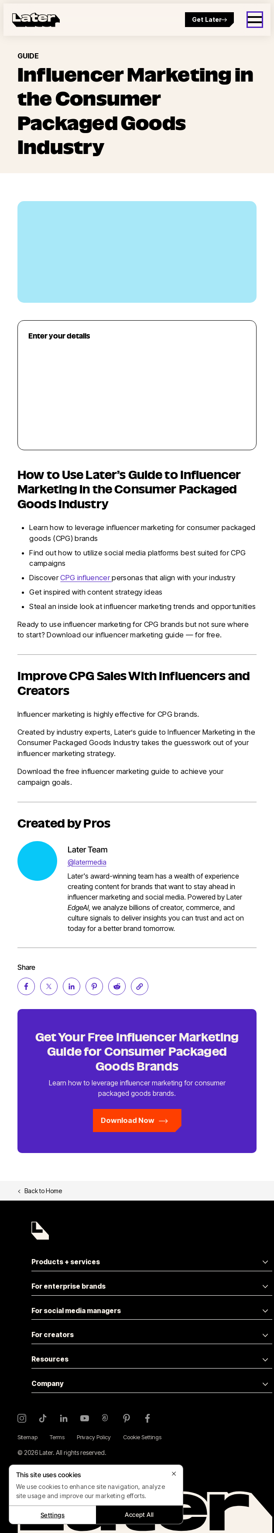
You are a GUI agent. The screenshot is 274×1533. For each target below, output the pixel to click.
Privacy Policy (94, 1437)
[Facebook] (147, 1418)
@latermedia (87, 862)
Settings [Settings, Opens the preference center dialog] (53, 1515)
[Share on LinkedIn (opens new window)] (71, 986)
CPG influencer (86, 577)
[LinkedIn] (63, 1418)
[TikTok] (42, 1418)
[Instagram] (21, 1418)
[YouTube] (84, 1418)
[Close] (174, 1473)
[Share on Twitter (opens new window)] (49, 986)
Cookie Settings (142, 1437)
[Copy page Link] (139, 986)
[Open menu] (255, 20)
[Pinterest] (126, 1418)
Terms (57, 1437)
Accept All (139, 1514)
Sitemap (27, 1437)
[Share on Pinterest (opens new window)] (94, 986)
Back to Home (39, 1190)
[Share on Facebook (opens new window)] (26, 986)
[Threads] (105, 1418)
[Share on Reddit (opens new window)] (117, 986)
